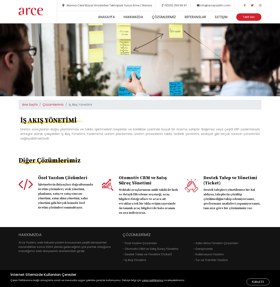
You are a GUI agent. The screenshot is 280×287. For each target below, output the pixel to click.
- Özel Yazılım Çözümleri (139, 243)
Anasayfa (106, 17)
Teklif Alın (249, 17)
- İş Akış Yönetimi (134, 260)
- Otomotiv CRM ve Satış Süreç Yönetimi (150, 249)
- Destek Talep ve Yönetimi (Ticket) (147, 254)
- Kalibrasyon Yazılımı (208, 254)
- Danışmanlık (203, 249)
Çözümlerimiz (164, 17)
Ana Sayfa (30, 104)
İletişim (221, 17)
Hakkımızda (133, 17)
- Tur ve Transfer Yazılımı (210, 260)
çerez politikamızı (152, 280)
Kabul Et (258, 282)
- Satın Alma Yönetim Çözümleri (215, 243)
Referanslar (195, 17)
